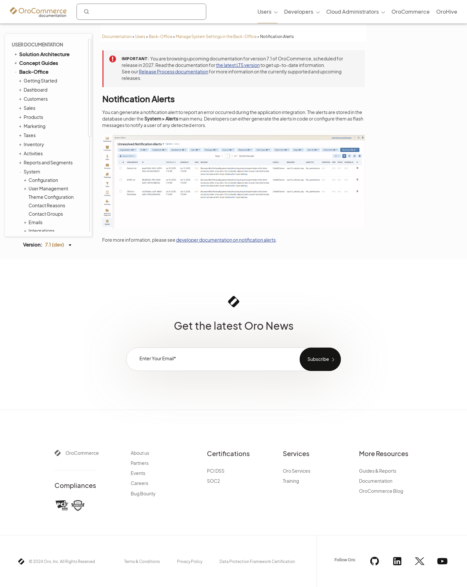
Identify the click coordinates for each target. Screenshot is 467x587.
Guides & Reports (377, 471)
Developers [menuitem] (298, 11)
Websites (37, 181)
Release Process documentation (173, 71)
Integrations (39, 46)
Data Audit (39, 72)
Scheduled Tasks (46, 80)
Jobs (33, 63)
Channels (39, 55)
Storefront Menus (45, 114)
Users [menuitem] (264, 11)
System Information (50, 165)
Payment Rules (44, 139)
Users (140, 36)
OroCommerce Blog (381, 491)
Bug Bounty (143, 493)
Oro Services (296, 471)
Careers (139, 483)
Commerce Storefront (42, 208)
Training (291, 481)
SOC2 (213, 481)
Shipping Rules (42, 131)
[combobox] (141, 11)
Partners (140, 463)
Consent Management (53, 173)
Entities (34, 88)
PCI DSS (215, 471)
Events (138, 473)
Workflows (38, 148)
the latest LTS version (238, 65)
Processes (40, 156)
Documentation (117, 36)
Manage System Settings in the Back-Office (216, 36)
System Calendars (48, 122)
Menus (36, 105)
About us (140, 453)
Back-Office (160, 36)
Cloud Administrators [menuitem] (352, 11)
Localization (39, 190)
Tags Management (46, 97)
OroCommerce (82, 453)
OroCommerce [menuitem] (410, 11)
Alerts (35, 198)
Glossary (29, 226)
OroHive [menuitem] (446, 11)
